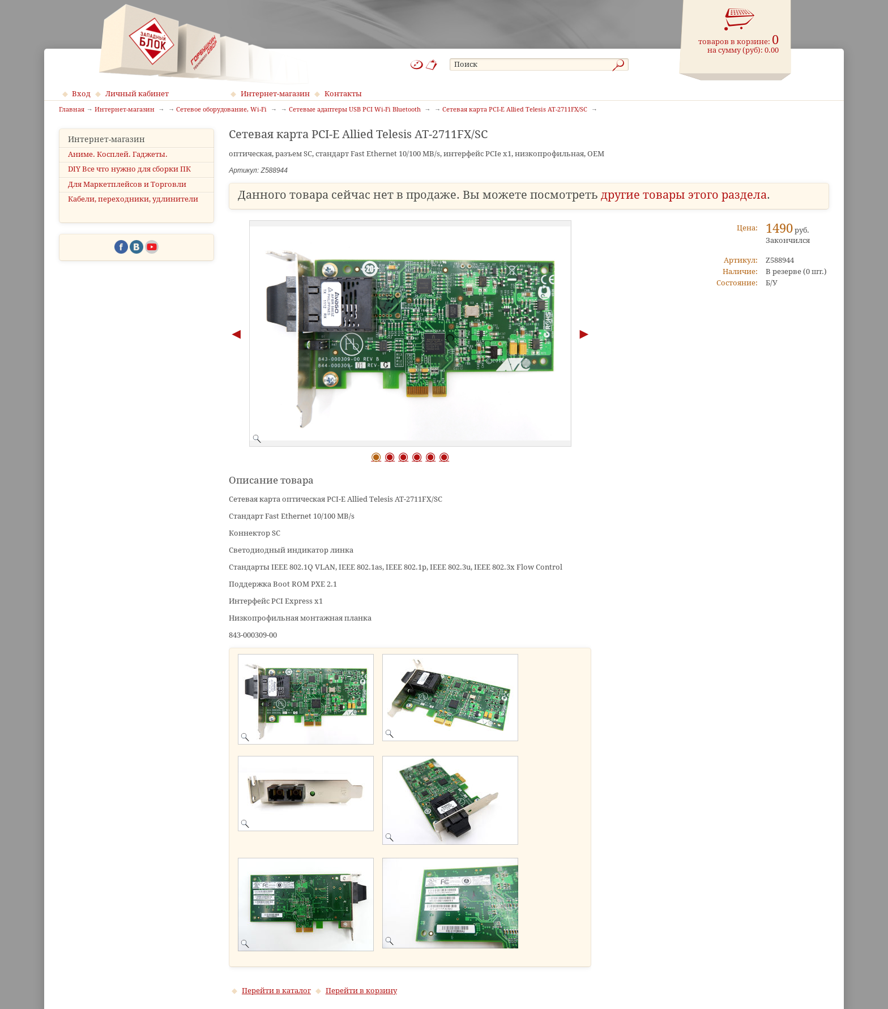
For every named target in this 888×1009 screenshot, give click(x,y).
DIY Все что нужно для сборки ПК (129, 169)
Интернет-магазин (275, 93)
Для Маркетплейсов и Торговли (127, 184)
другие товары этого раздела (684, 195)
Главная (71, 109)
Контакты (343, 93)
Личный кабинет (137, 93)
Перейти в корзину (361, 990)
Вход (81, 93)
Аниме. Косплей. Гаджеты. (118, 154)
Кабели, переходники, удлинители (133, 199)
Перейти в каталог (276, 990)
